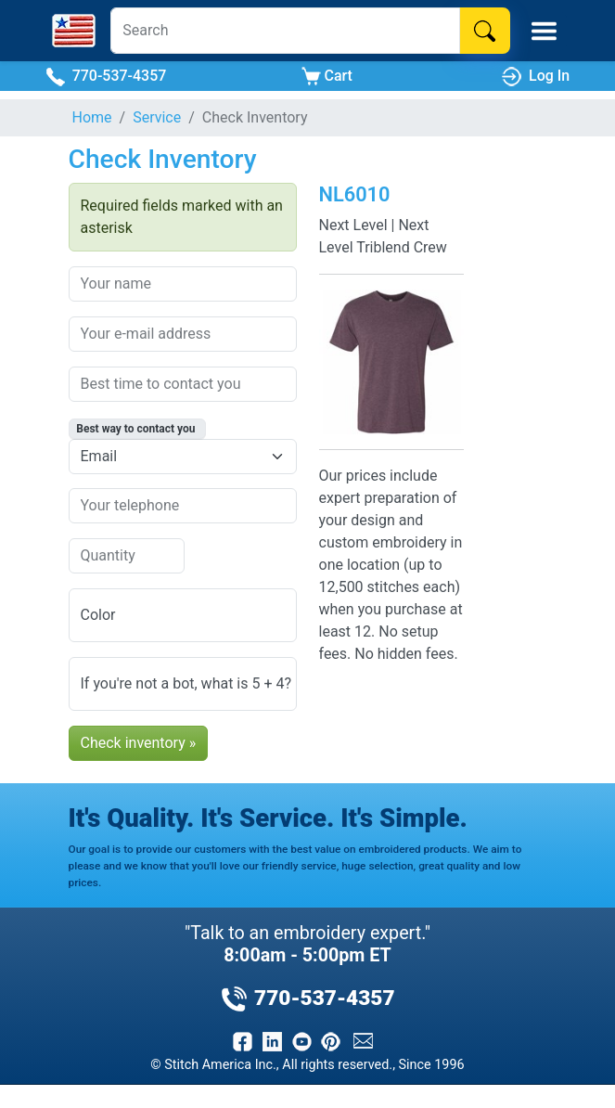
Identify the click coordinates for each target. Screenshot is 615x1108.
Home (92, 117)
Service (157, 117)
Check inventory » (139, 743)
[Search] (284, 30)
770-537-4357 (106, 76)
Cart (326, 76)
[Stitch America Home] (73, 30)
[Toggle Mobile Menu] (544, 31)
